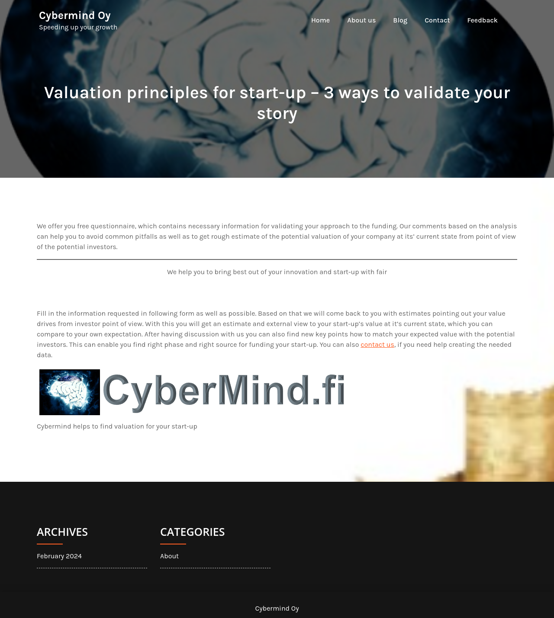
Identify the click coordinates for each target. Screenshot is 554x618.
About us (361, 20)
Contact (437, 20)
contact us (377, 344)
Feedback (482, 20)
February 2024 (59, 556)
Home (320, 20)
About (169, 556)
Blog (400, 20)
